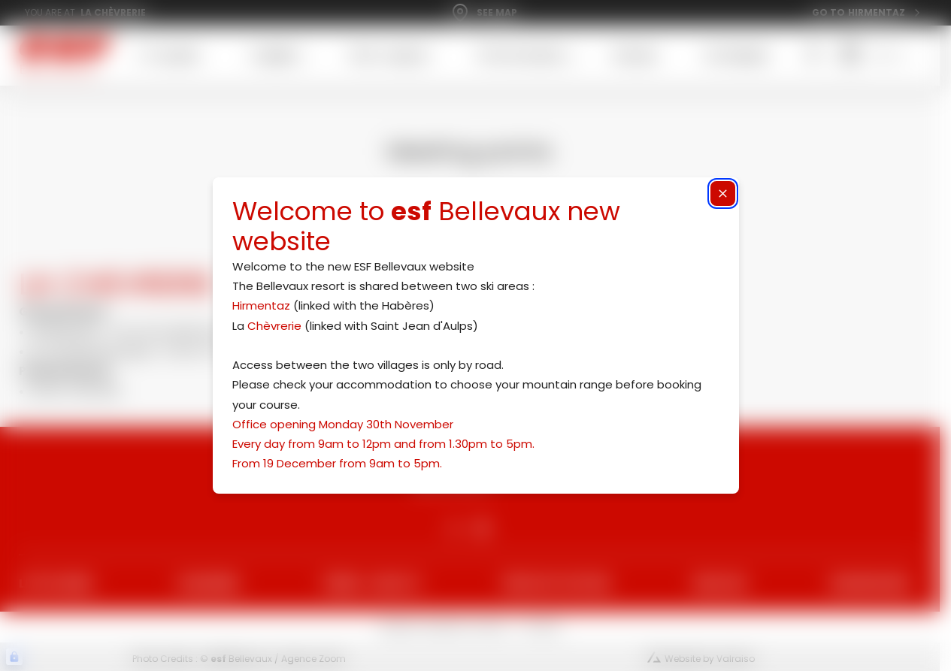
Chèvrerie (274, 326)
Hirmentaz (261, 305)
